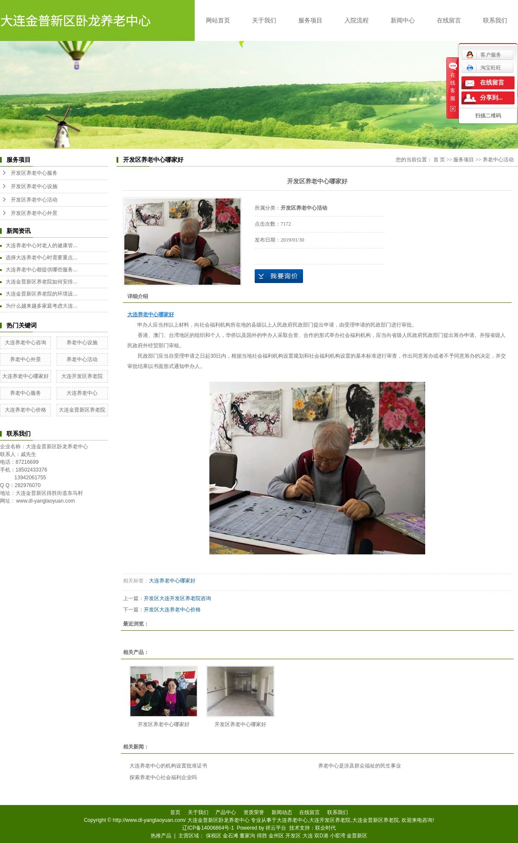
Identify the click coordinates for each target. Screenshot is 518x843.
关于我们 (264, 20)
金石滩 (230, 836)
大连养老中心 (82, 393)
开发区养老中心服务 (34, 173)
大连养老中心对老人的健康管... (41, 245)
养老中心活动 (82, 359)
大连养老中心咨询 (25, 343)
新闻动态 (282, 812)
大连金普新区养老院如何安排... (41, 282)
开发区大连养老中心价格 (172, 610)
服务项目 (310, 20)
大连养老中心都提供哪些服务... (41, 270)
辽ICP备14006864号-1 (208, 828)
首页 (175, 812)
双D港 (321, 836)
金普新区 (357, 836)
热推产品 (161, 836)
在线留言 (449, 20)
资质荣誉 (253, 812)
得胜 (262, 836)
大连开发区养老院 (82, 376)
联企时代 (325, 828)
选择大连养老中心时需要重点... (41, 258)
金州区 (276, 836)
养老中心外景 (25, 359)
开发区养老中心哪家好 (164, 724)
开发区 (293, 836)
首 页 (439, 160)
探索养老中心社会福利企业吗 (163, 777)
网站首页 (218, 20)
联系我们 (495, 20)
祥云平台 (275, 828)
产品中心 (225, 812)
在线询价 (279, 276)
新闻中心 (403, 20)
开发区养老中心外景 (34, 213)
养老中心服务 (25, 393)
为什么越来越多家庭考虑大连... (41, 306)
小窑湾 (337, 836)
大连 (308, 836)
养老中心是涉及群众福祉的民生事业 (359, 766)
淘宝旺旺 (483, 67)
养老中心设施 (82, 343)
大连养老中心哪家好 (25, 376)
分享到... (491, 97)
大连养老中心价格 (25, 410)
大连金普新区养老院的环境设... (41, 294)
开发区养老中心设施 (34, 186)
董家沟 (247, 836)
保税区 (213, 836)
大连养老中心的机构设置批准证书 (168, 766)
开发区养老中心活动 (34, 200)
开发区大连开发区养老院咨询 (177, 598)
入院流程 (356, 20)
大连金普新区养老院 (82, 410)
